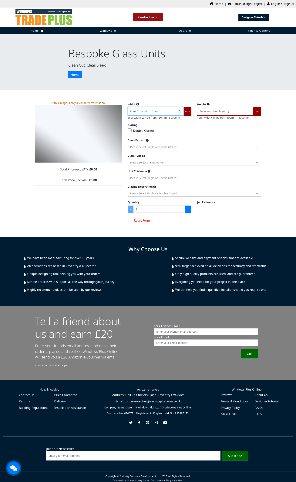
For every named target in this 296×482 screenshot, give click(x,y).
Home (37, 30)
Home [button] (75, 75)
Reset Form (142, 220)
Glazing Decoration (142, 186)
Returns (24, 401)
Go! (249, 354)
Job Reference (206, 202)
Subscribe (235, 456)
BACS (258, 414)
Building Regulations (33, 408)
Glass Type (136, 155)
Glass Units (229, 414)
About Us (261, 395)
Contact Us (26, 395)
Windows (108, 30)
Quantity (133, 202)
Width (133, 104)
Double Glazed (143, 131)
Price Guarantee (65, 395)
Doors (185, 30)
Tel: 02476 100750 (148, 389)
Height (203, 104)
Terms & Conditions (235, 401)
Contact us (146, 17)
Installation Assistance (70, 408)
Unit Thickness (139, 171)
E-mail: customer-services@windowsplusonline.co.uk (148, 401)
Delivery (60, 401)
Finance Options (259, 30)
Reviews (226, 395)
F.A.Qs (259, 408)
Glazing (132, 125)
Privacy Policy (230, 408)
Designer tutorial (267, 401)
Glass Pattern (138, 140)
